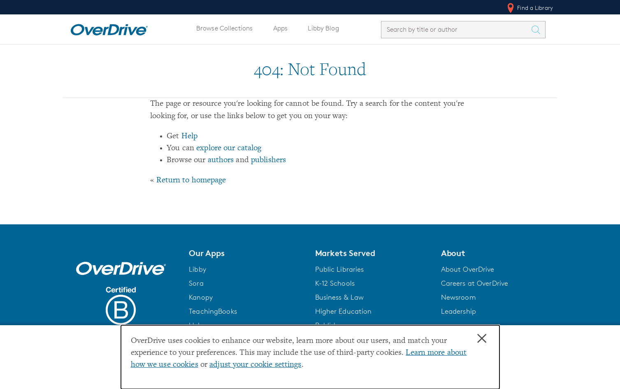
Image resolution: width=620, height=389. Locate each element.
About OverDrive (468, 269)
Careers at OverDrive (474, 283)
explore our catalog (228, 148)
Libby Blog (323, 28)
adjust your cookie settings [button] (255, 365)
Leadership (458, 311)
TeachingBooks (213, 311)
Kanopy (201, 297)
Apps (280, 28)
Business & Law (339, 297)
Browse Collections (224, 28)
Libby (197, 269)
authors (221, 160)
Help (189, 136)
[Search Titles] (537, 29)
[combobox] (455, 29)
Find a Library (529, 8)
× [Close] (481, 338)
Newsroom (458, 297)
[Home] (109, 28)
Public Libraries (339, 269)
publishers (268, 160)
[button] (247, 253)
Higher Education (343, 311)
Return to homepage (191, 180)
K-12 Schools (335, 283)
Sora (196, 283)
